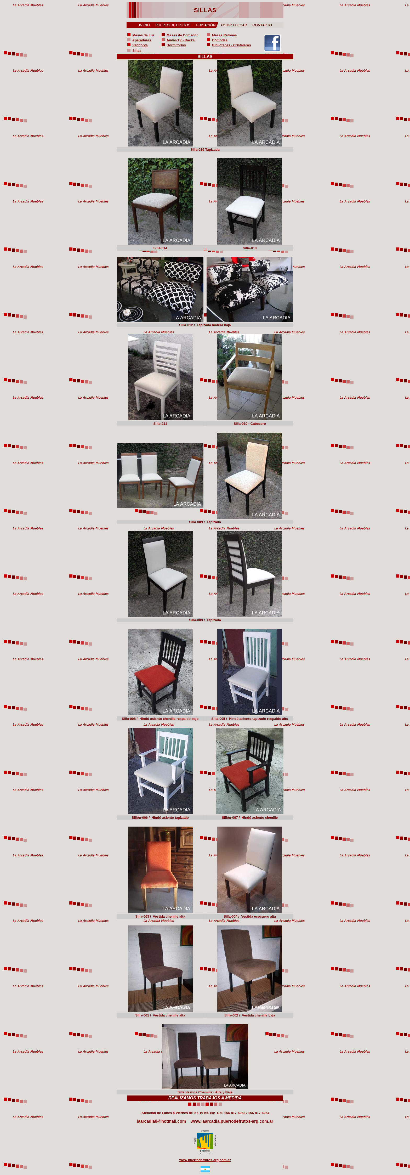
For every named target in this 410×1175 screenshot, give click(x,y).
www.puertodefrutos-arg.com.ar (205, 1160)
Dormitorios (176, 45)
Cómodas (219, 40)
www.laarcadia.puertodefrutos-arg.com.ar (232, 1121)
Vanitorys (140, 45)
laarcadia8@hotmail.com (161, 1121)
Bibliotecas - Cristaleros (231, 45)
